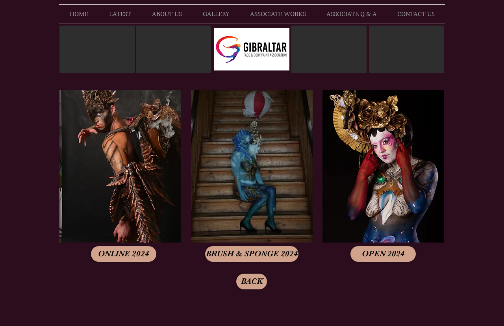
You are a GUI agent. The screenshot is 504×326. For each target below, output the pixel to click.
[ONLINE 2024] (123, 254)
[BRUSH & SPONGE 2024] (251, 254)
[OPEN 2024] (383, 254)
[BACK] (251, 281)
